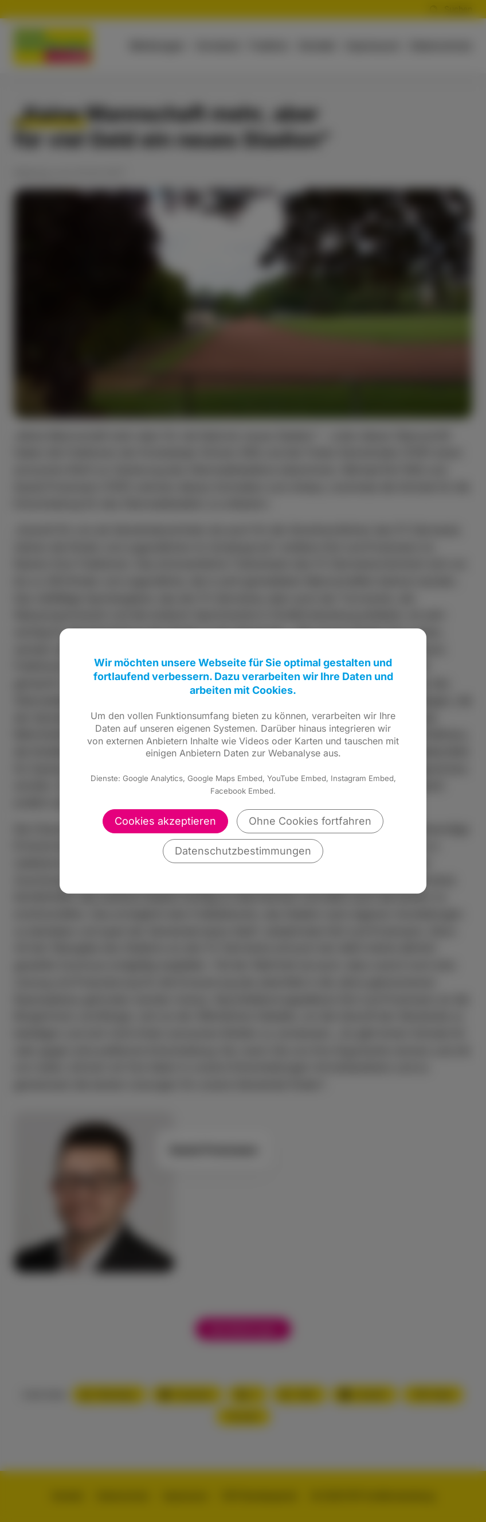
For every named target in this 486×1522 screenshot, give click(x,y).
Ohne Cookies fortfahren (310, 821)
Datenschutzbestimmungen (243, 851)
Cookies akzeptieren (165, 821)
